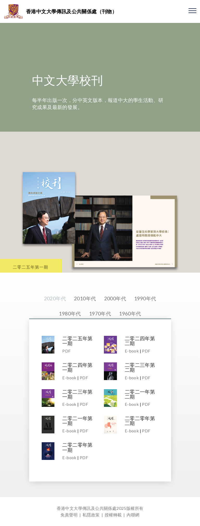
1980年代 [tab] (70, 321)
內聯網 (133, 514)
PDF (66, 350)
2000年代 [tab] (115, 306)
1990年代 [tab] (145, 306)
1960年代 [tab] (130, 321)
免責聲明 (69, 514)
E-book (132, 350)
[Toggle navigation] (193, 10)
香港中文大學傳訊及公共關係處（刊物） (71, 11)
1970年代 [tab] (100, 321)
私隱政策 (91, 514)
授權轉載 (113, 514)
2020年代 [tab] (55, 306)
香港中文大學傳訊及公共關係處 (87, 508)
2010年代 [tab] (85, 306)
